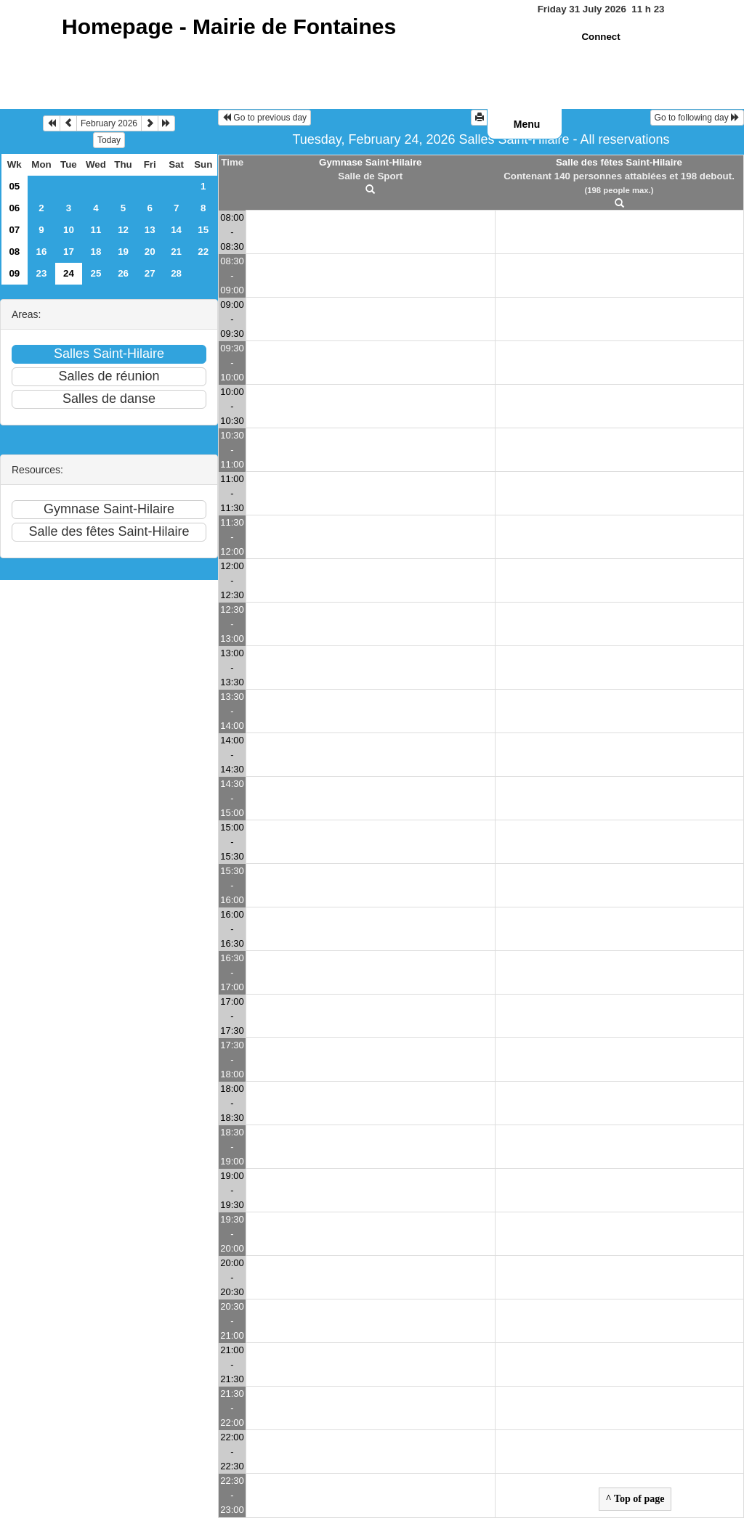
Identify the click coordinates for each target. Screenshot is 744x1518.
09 (14, 273)
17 (68, 251)
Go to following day (697, 118)
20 (150, 251)
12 (123, 229)
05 (14, 186)
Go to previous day (264, 118)
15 (203, 229)
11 (96, 229)
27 (150, 273)
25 (96, 273)
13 (150, 229)
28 (176, 273)
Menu (527, 124)
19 (123, 251)
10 (68, 229)
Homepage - (229, 26)
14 (176, 229)
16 (41, 251)
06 (14, 208)
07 (14, 229)
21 (176, 251)
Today (109, 140)
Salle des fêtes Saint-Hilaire (619, 162)
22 (203, 251)
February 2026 (109, 123)
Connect (600, 36)
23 (41, 273)
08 (14, 251)
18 (96, 251)
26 (123, 273)
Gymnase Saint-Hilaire (370, 162)
